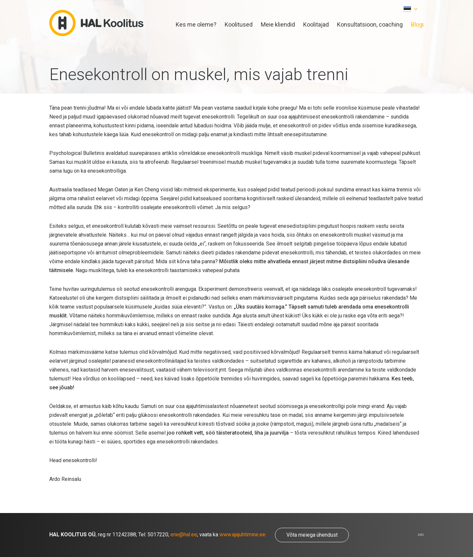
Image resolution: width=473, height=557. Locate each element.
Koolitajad (316, 24)
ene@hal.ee (183, 534)
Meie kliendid (278, 24)
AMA (421, 535)
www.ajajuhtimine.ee (242, 534)
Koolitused (239, 24)
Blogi (417, 24)
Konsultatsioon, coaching (370, 24)
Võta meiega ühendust (312, 535)
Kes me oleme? (196, 24)
